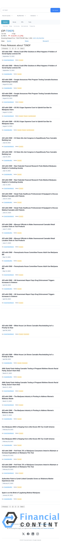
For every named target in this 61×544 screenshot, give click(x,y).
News (10, 26)
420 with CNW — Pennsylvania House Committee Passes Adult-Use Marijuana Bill (30, 253)
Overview (5, 26)
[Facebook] (28, 534)
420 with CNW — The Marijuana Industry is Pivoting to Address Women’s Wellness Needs (28, 398)
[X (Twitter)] (23, 534)
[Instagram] (38, 534)
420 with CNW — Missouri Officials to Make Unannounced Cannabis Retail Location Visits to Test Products (28, 226)
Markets (5, 22)
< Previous (5, 48)
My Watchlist (20, 15)
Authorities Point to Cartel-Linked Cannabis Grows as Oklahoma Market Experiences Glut (27, 480)
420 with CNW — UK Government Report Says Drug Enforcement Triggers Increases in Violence (28, 281)
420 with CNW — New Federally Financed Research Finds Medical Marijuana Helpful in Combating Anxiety (29, 167)
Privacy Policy (36, 528)
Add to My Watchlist (38, 38)
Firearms (25, 116)
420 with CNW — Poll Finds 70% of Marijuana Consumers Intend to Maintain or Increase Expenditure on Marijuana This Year (30, 452)
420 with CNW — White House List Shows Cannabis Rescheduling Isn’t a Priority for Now (27, 327)
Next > (22, 48)
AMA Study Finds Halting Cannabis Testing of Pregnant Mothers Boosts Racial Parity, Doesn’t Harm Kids (30, 370)
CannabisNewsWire (8, 74)
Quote (9, 41)
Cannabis (21, 60)
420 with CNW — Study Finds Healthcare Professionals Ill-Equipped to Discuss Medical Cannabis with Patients (30, 195)
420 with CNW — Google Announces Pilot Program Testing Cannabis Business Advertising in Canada (30, 81)
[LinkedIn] (33, 534)
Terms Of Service (48, 528)
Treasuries (32, 26)
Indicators (33, 15)
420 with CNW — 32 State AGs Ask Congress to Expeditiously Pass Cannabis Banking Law (29, 139)
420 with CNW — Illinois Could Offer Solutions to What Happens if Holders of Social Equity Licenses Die (29, 53)
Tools (29, 22)
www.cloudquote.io (44, 524)
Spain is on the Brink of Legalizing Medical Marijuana (21, 493)
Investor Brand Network (9, 60)
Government (26, 334)
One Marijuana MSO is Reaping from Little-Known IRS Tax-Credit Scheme (28, 427)
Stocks (14, 22)
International (24, 26)
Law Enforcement (32, 116)
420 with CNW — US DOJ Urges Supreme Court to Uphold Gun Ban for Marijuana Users (27, 109)
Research (46, 41)
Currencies (16, 26)
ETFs (22, 22)
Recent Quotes (6, 15)
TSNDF (9, 30)
